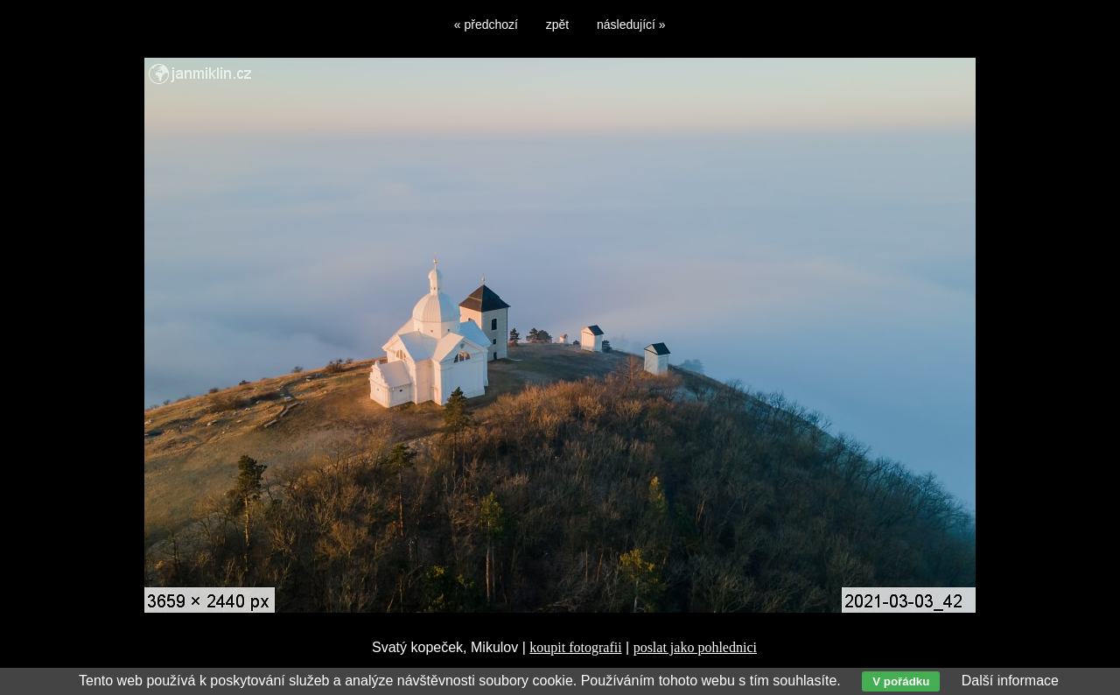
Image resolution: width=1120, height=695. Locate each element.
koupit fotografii (575, 647)
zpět (557, 25)
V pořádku (900, 681)
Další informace (1010, 680)
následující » (631, 25)
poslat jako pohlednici (695, 647)
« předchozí (486, 25)
